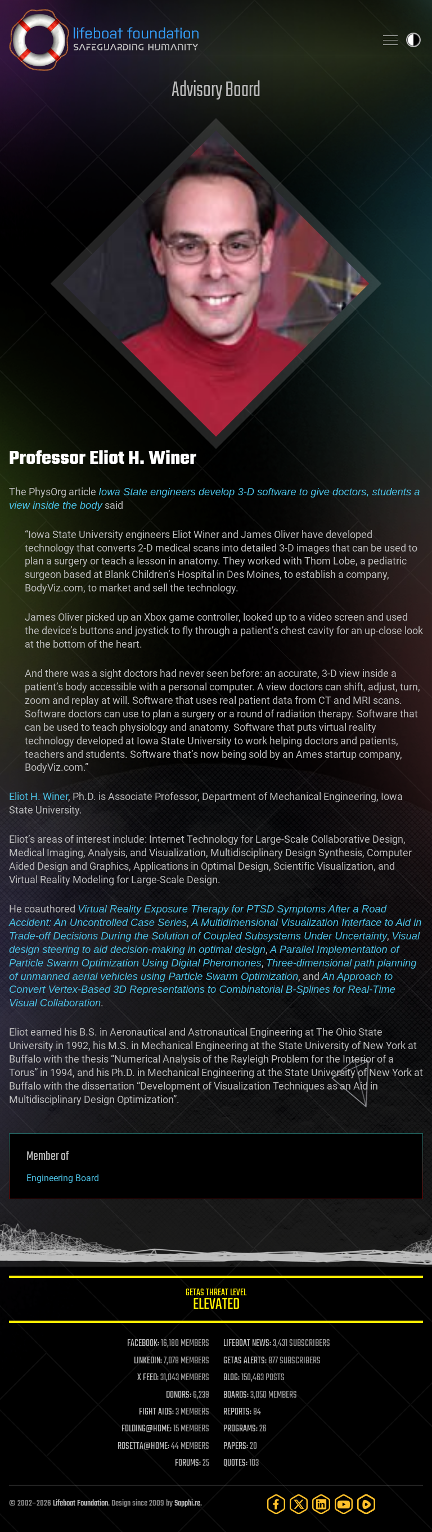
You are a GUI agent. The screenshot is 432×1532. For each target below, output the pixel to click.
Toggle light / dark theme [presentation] (413, 40)
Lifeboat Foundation (80, 1503)
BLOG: (231, 1378)
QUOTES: (235, 1463)
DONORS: (178, 1395)
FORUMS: (188, 1463)
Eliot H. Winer (38, 796)
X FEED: (148, 1378)
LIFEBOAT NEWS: (247, 1343)
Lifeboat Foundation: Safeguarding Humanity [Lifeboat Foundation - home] (188, 40)
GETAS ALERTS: (245, 1361)
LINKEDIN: (148, 1361)
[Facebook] (276, 1504)
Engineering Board (62, 1178)
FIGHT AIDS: (156, 1412)
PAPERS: (235, 1446)
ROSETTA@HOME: (143, 1446)
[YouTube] (344, 1504)
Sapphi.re (187, 1503)
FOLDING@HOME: (147, 1429)
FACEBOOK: (143, 1343)
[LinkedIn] (321, 1504)
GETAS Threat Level (216, 1301)
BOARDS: (236, 1395)
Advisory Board (216, 91)
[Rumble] (366, 1504)
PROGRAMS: (240, 1429)
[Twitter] (299, 1504)
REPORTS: (237, 1412)
